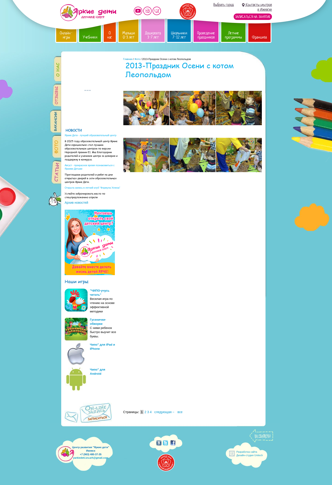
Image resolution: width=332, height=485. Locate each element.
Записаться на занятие (253, 16)
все (180, 412)
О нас (109, 35)
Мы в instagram (147, 11)
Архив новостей (76, 202)
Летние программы (233, 35)
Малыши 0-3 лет (128, 35)
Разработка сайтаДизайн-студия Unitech (249, 453)
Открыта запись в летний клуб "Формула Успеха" (92, 187)
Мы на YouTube (138, 11)
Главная (128, 59)
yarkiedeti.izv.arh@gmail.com (90, 457)
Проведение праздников (206, 35)
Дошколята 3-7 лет (153, 35)
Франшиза (259, 37)
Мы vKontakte (156, 11)
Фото (137, 59)
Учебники (90, 37)
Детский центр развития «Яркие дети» (88, 12)
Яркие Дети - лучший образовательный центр (90, 135)
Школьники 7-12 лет (179, 35)
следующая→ (164, 412)
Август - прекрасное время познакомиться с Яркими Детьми (89, 167)
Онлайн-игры (66, 35)
